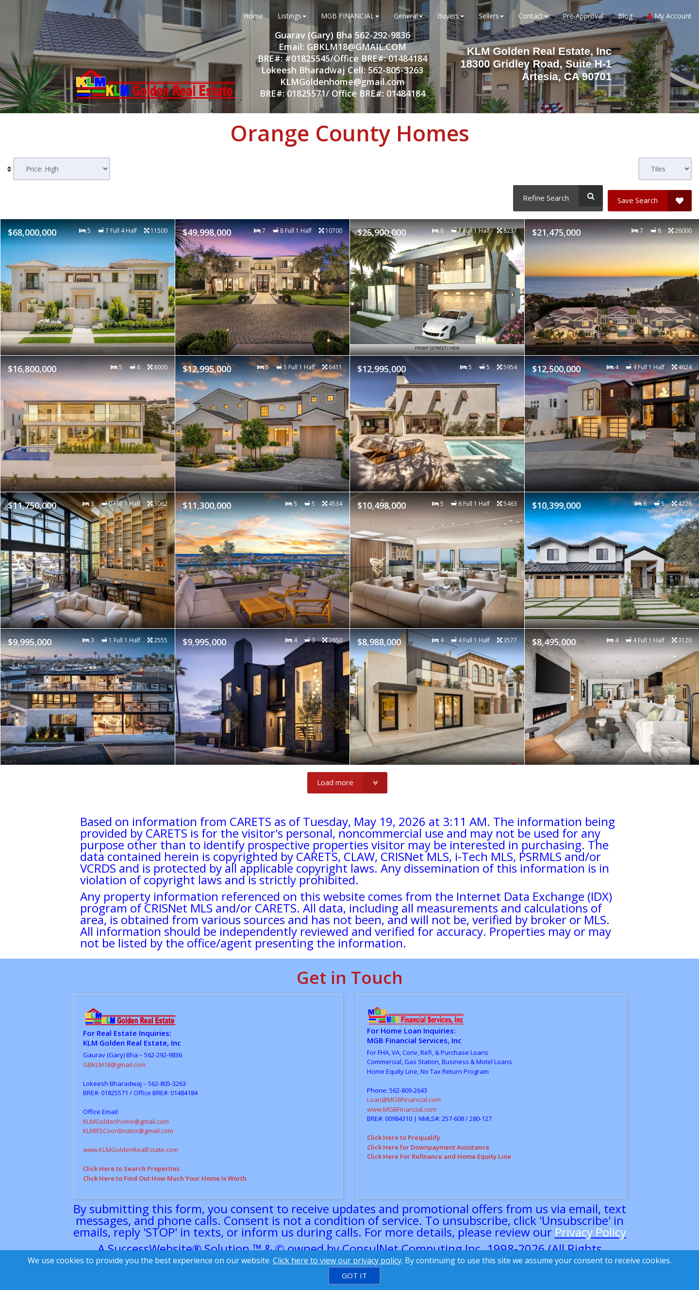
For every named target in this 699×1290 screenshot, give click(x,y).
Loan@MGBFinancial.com (404, 1095)
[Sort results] (61, 168)
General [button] (408, 19)
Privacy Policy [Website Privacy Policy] (590, 1228)
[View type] (665, 168)
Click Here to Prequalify (403, 1133)
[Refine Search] (556, 195)
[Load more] (347, 778)
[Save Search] (650, 195)
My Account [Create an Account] (669, 19)
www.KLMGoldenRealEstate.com (130, 1145)
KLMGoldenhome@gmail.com (126, 1117)
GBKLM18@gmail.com (114, 1060)
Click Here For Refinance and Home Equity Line (439, 1152)
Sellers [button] (491, 19)
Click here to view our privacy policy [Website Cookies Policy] (337, 1260)
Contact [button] (533, 19)
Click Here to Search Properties (131, 1164)
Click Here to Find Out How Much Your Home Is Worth (165, 1174)
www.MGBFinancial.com (401, 1104)
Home (253, 19)
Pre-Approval (583, 19)
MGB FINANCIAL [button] (350, 19)
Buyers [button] (450, 19)
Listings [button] (292, 19)
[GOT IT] (354, 1275)
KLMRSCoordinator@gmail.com (128, 1126)
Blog (625, 19)
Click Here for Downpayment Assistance (428, 1142)
